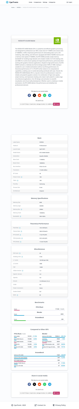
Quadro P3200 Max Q (19, 363)
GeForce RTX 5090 (47, 336)
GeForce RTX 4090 (18, 355)
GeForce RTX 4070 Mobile (20, 357)
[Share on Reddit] (39, 95)
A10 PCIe (44, 339)
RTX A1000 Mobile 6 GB (48, 344)
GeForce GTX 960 (18, 365)
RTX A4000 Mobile (18, 341)
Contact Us (41, 405)
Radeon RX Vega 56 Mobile (49, 347)
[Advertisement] (39, 21)
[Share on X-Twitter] (34, 95)
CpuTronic (12, 2)
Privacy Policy (60, 405)
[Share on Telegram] (49, 95)
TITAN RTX (16, 344)
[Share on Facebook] (29, 95)
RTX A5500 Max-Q (18, 339)
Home (30, 2)
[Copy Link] (56, 104)
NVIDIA (19, 7)
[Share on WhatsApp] (44, 95)
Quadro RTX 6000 (18, 347)
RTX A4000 (17, 336)
